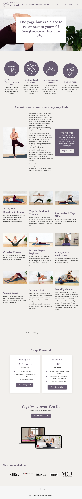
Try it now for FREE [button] (41, 416)
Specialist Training (42, 4)
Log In (76, 4)
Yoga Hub (54, 4)
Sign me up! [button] (67, 151)
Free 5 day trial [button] (25, 385)
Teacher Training (27, 4)
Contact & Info (66, 4)
